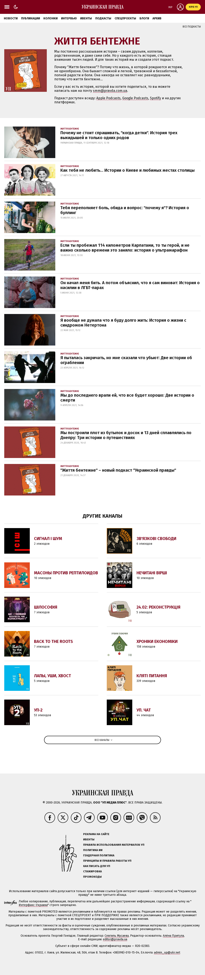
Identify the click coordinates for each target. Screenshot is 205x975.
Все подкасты (192, 26)
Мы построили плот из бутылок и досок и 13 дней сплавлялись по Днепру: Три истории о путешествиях (125, 435)
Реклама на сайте (96, 834)
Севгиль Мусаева (117, 936)
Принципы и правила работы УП (107, 860)
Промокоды (92, 876)
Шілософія (45, 607)
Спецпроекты (125, 18)
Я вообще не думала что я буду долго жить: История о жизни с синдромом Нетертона (123, 323)
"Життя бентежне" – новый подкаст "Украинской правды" (118, 470)
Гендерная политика (98, 855)
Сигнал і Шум (48, 538)
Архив (156, 18)
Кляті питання (152, 675)
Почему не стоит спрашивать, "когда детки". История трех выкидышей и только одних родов (118, 135)
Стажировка (92, 871)
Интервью (69, 18)
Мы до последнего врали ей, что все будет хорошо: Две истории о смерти (127, 398)
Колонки (50, 18)
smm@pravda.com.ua (110, 91)
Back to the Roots (53, 641)
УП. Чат (144, 710)
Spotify (155, 98)
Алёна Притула (173, 936)
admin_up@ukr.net (167, 952)
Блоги (144, 18)
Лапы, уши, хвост (52, 675)
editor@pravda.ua (115, 939)
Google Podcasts (135, 98)
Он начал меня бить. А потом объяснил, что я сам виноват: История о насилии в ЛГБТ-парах (130, 285)
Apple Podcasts (108, 98)
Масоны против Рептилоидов (66, 572)
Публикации (30, 18)
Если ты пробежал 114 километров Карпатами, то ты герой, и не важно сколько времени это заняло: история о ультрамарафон (124, 248)
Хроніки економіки (157, 641)
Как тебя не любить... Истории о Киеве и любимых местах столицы (127, 170)
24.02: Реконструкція (158, 607)
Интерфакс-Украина (33, 905)
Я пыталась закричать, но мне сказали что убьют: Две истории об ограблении (126, 360)
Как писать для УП (96, 866)
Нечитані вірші (152, 572)
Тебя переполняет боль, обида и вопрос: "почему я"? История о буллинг (124, 210)
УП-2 (38, 710)
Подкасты (103, 18)
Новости (11, 18)
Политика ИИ (92, 850)
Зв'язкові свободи (156, 538)
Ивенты (86, 18)
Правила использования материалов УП (113, 844)
